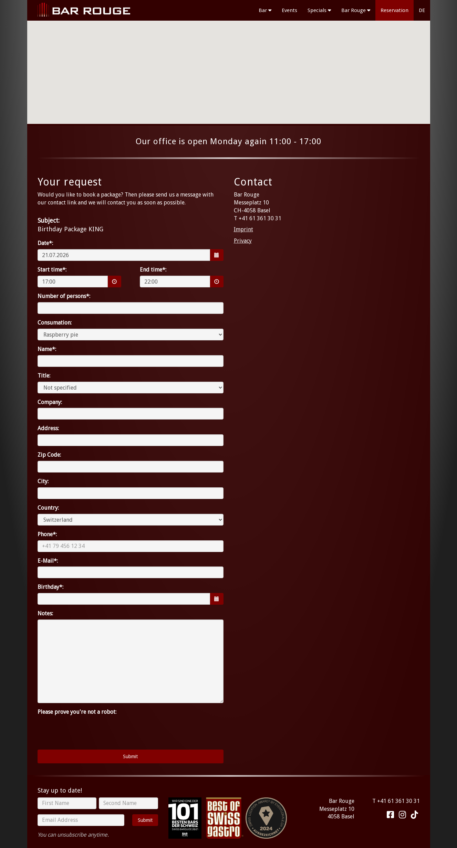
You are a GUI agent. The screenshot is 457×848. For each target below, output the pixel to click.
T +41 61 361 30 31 (396, 801)
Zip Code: (49, 455)
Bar (265, 10)
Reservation (394, 10)
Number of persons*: (64, 296)
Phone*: (47, 534)
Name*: (47, 349)
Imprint (243, 229)
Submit (145, 820)
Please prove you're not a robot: (77, 712)
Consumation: (55, 322)
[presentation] (90, 731)
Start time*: (52, 269)
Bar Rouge (355, 10)
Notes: (45, 613)
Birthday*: (50, 587)
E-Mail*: (48, 561)
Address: (48, 428)
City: (43, 481)
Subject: (49, 220)
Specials (319, 10)
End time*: (153, 269)
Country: (48, 508)
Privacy (243, 240)
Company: (50, 402)
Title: (44, 375)
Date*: (45, 243)
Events (289, 10)
